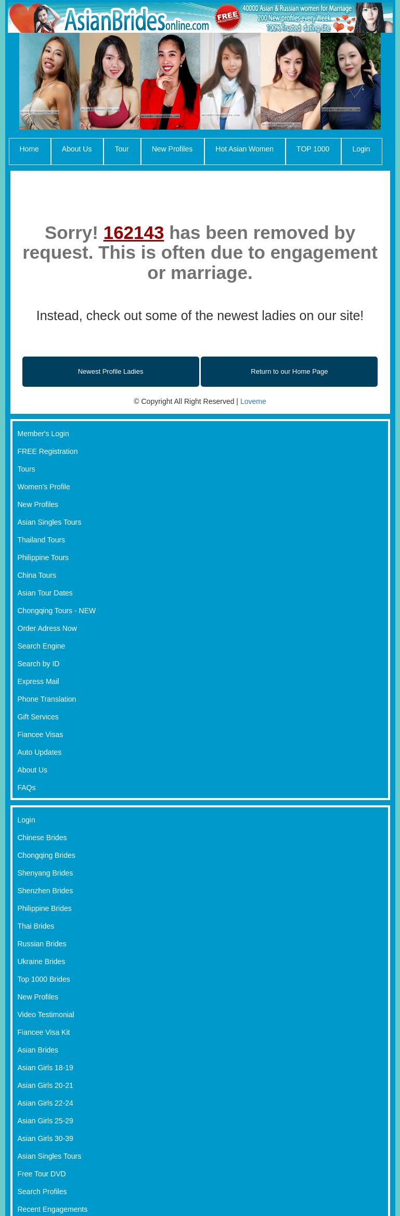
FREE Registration (48, 451)
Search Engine (42, 646)
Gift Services (38, 717)
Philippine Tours (43, 557)
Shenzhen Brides (45, 890)
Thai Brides (36, 926)
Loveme (253, 401)
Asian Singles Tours (50, 522)
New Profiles (172, 149)
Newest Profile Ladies (111, 371)
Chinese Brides (42, 837)
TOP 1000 (312, 149)
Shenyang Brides (45, 873)
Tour (121, 149)
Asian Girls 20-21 (45, 1085)
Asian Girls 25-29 (45, 1121)
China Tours (37, 575)
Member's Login (43, 433)
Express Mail (38, 681)
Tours (26, 469)
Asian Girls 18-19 (45, 1067)
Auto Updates (40, 752)
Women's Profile (44, 487)
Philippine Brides (45, 908)
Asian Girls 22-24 (45, 1103)
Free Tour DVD (42, 1174)
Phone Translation (47, 699)
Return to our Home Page (289, 371)
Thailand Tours (42, 540)
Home (29, 149)
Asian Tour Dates (45, 593)
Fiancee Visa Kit (44, 1032)
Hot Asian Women (244, 149)
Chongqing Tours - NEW (57, 610)
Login (361, 149)
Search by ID (39, 664)
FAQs (27, 787)
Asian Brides (38, 1050)
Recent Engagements (53, 1209)
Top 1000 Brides (44, 979)
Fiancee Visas (40, 734)
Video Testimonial (46, 1014)
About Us (77, 149)
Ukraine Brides (42, 961)
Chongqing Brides (46, 855)
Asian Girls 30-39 (45, 1138)
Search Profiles (42, 1191)
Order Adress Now (47, 628)
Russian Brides (42, 944)
